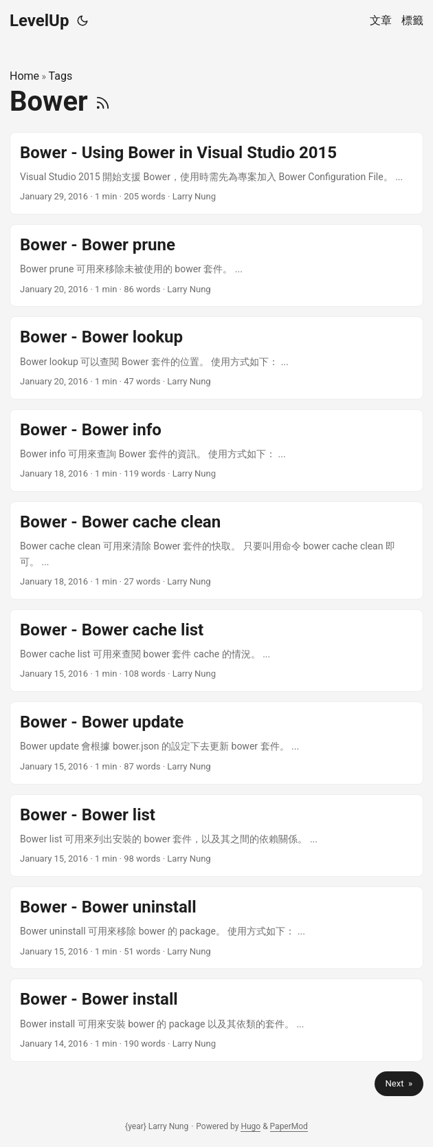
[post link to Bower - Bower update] (216, 742)
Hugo (250, 1126)
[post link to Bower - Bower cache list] (216, 650)
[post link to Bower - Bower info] (216, 450)
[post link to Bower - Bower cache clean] (216, 550)
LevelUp (39, 20)
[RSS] (103, 101)
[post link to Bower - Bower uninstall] (216, 927)
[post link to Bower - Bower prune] (216, 265)
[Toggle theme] (82, 20)
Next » (399, 1083)
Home (24, 76)
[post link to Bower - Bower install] (216, 1019)
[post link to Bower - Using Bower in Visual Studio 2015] (216, 173)
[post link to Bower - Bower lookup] (216, 357)
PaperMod (289, 1126)
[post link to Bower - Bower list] (216, 835)
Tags (61, 76)
